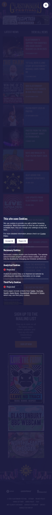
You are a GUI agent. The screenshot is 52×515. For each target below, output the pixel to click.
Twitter (32, 291)
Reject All (22, 241)
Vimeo (41, 293)
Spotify (6, 293)
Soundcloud (24, 293)
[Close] (46, 5)
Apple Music (14, 293)
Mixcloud (33, 293)
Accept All (9, 241)
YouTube (39, 291)
